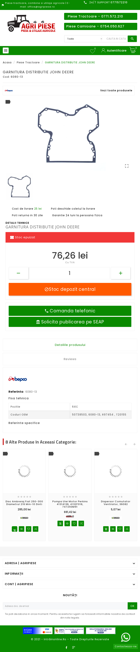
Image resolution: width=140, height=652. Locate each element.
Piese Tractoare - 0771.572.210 (95, 16)
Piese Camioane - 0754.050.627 (95, 26)
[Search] (116, 39)
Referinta (16, 392)
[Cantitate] (69, 273)
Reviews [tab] (70, 359)
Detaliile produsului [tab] (70, 345)
